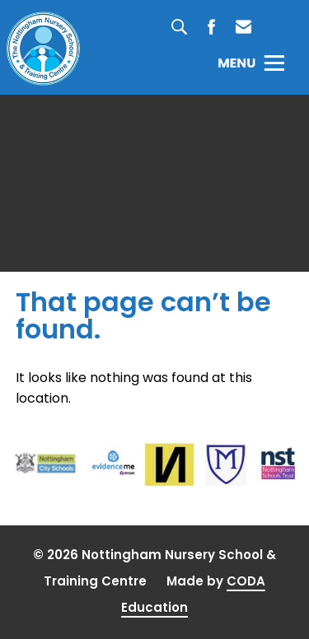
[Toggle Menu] (251, 62)
